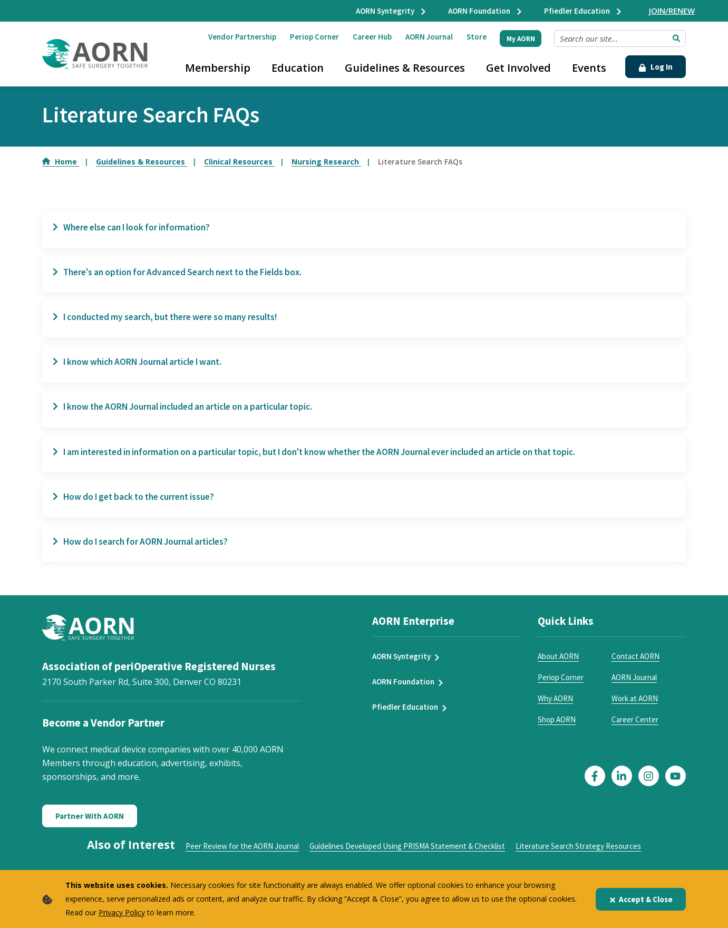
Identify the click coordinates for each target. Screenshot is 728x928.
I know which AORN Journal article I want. (143, 365)
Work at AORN (634, 707)
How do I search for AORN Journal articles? (145, 549)
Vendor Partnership (242, 37)
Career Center (634, 728)
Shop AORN (557, 728)
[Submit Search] (676, 38)
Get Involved (518, 68)
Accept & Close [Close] (641, 899)
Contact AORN (635, 665)
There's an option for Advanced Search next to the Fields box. (186, 273)
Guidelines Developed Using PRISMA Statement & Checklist (407, 854)
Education (297, 68)
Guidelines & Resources (405, 68)
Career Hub (372, 37)
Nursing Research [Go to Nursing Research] (326, 162)
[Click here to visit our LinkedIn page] (621, 784)
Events (589, 68)
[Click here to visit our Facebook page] (595, 784)
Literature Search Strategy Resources (578, 854)
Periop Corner (314, 37)
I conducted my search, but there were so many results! (173, 319)
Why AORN (555, 707)
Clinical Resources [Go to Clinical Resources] (239, 162)
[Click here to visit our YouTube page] (675, 784)
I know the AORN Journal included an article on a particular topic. (192, 411)
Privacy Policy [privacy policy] (122, 912)
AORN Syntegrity (391, 11)
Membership (217, 68)
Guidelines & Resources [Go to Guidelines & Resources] (141, 162)
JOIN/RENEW (672, 10)
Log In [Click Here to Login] (655, 67)
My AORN (521, 38)
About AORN (558, 665)
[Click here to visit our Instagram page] (648, 784)
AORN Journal (429, 37)
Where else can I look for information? (136, 227)
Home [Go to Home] (60, 162)
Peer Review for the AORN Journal (242, 854)
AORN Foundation (485, 11)
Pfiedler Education (583, 11)
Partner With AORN (89, 824)
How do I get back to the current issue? (139, 503)
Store (477, 37)
